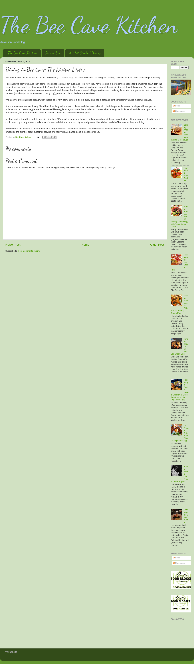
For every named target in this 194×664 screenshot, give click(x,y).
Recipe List (53, 53)
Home (85, 244)
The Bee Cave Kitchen (89, 25)
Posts (176, 106)
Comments (179, 111)
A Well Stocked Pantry (85, 53)
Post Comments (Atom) (29, 251)
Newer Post (12, 244)
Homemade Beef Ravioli (186, 174)
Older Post (157, 244)
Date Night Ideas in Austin (186, 516)
